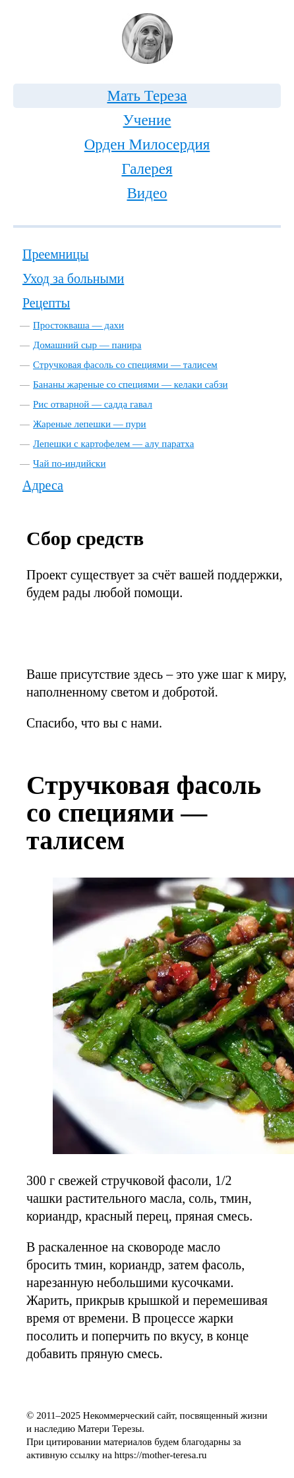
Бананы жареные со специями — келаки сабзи (130, 384)
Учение (147, 120)
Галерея (146, 169)
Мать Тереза (147, 96)
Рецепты (46, 303)
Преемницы (55, 254)
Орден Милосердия (147, 144)
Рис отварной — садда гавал (92, 404)
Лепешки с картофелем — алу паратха (113, 443)
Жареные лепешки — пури (89, 424)
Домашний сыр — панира (87, 345)
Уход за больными (73, 278)
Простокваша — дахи (78, 325)
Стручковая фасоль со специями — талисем (125, 364)
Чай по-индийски (69, 463)
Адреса (42, 485)
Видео (147, 193)
